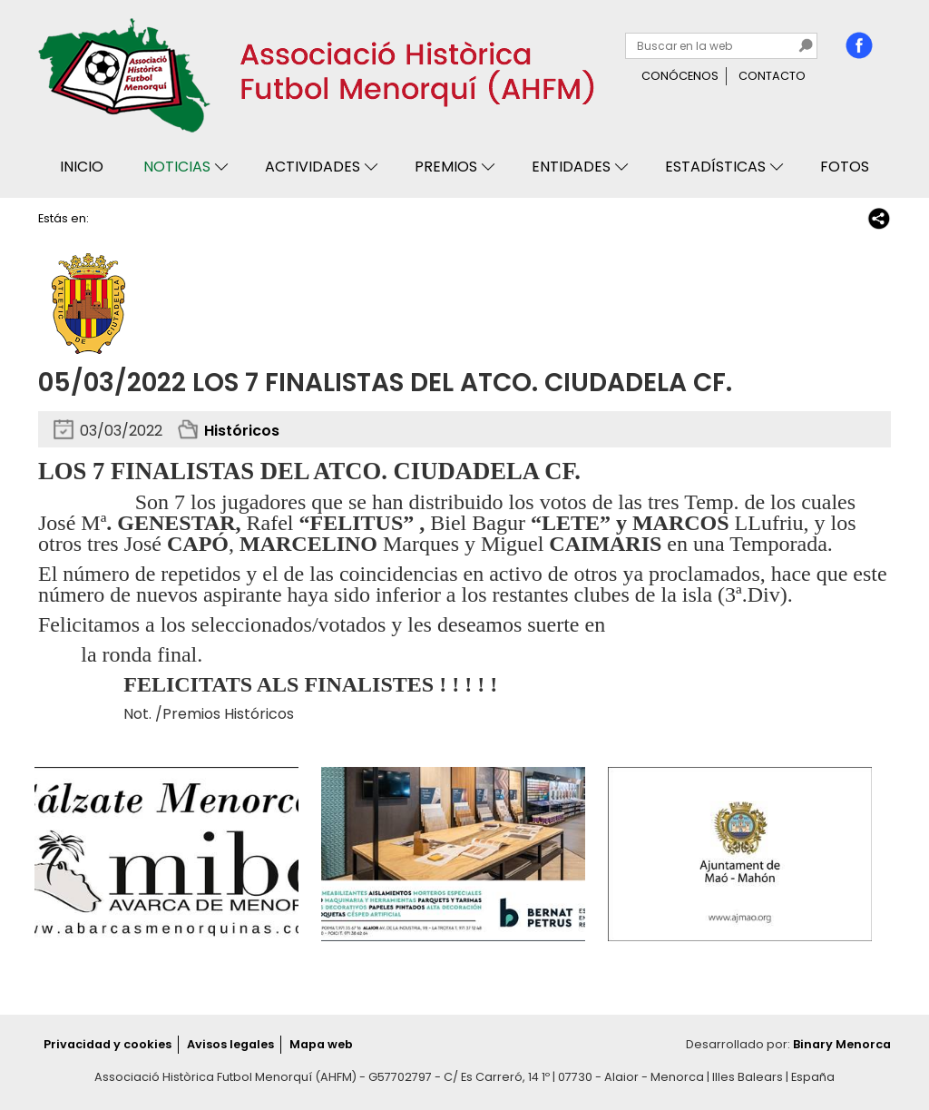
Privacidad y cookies (107, 1044)
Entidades (571, 166)
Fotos (844, 166)
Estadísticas (715, 166)
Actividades (312, 166)
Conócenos (680, 75)
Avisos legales (230, 1044)
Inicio (81, 166)
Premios (446, 166)
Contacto (772, 75)
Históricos (241, 430)
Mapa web (321, 1044)
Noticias (176, 166)
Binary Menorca (842, 1044)
